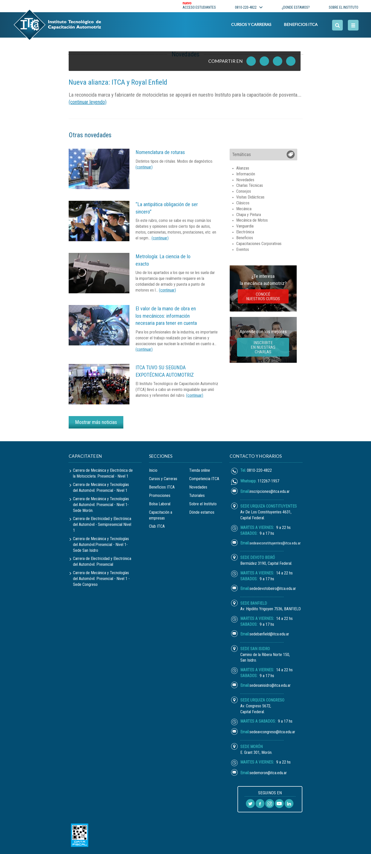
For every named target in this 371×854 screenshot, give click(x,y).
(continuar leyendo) (88, 102)
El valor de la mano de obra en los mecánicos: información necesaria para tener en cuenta (166, 316)
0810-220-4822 (249, 7)
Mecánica (243, 208)
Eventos (242, 249)
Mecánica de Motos (252, 220)
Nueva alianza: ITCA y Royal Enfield (118, 82)
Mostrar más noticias (96, 422)
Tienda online (199, 470)
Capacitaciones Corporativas (258, 243)
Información (245, 174)
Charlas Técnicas (249, 185)
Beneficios (244, 237)
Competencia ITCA (204, 478)
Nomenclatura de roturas (160, 152)
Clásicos (242, 203)
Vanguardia (245, 226)
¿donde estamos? (296, 7)
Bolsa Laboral (159, 503)
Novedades (245, 179)
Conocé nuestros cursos (263, 296)
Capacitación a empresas (160, 515)
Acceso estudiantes (199, 6)
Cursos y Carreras (251, 24)
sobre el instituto (343, 7)
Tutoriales (197, 495)
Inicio (153, 470)
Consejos (243, 191)
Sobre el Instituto (203, 503)
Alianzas (242, 168)
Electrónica (245, 232)
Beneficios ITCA (300, 24)
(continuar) (144, 167)
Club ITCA (157, 526)
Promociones (159, 495)
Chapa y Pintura (248, 214)
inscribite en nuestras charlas (263, 347)
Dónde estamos (201, 512)
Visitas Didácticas (250, 197)
